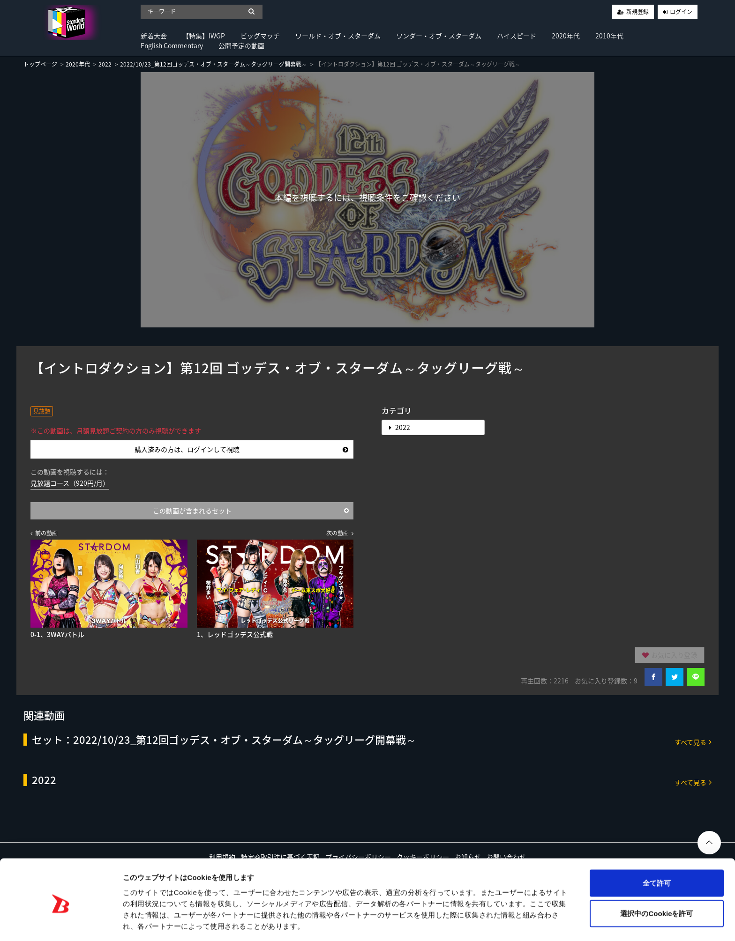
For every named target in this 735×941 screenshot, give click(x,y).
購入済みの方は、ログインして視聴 (242, 449)
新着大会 (154, 35)
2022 (105, 64)
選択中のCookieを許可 (656, 880)
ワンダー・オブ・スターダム (438, 35)
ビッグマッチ (260, 35)
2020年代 (566, 35)
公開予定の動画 (241, 45)
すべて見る (693, 742)
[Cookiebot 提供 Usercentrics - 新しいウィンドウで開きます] (61, 923)
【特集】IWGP (203, 35)
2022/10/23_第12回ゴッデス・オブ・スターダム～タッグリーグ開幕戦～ (213, 64)
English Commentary (172, 45)
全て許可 (657, 849)
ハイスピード (516, 35)
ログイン (681, 11)
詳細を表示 (452, 922)
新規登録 (637, 11)
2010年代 (609, 35)
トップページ (40, 64)
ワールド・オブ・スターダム (338, 35)
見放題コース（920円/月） (69, 483)
